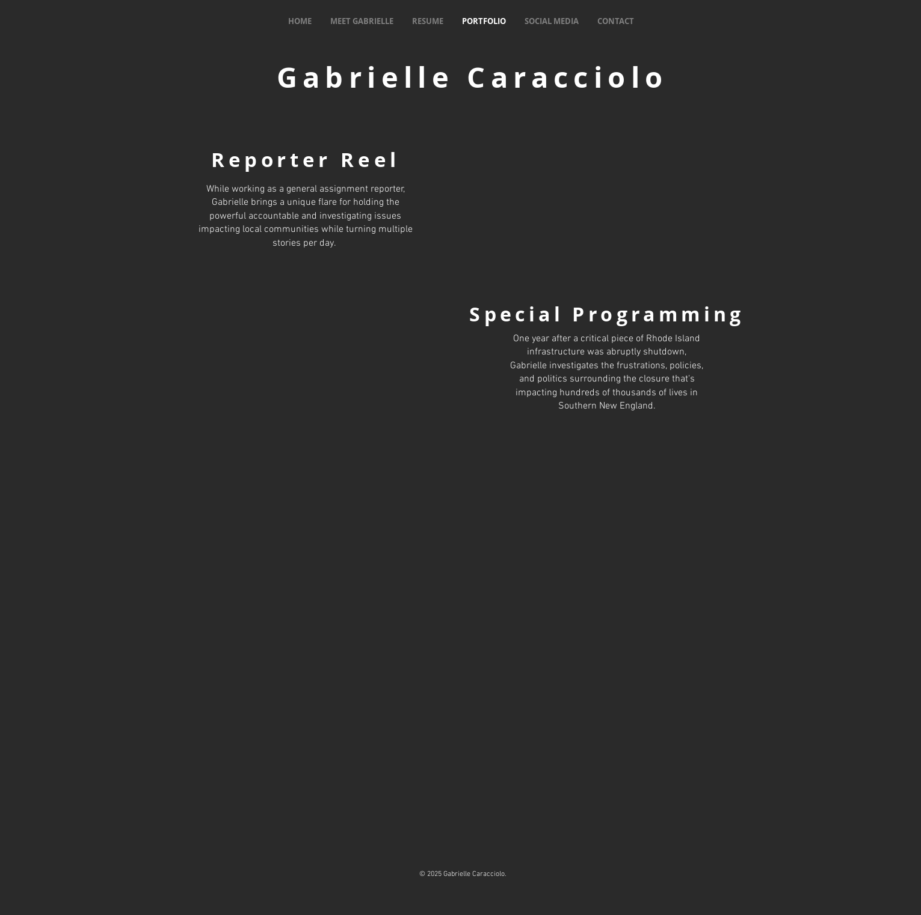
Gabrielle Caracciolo (472, 77)
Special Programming (607, 314)
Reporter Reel (305, 159)
